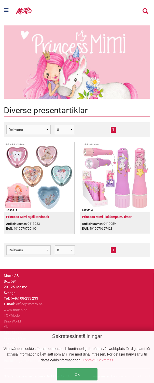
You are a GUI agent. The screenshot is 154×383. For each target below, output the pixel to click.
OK (77, 374)
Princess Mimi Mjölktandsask (27, 217)
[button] (9, 10)
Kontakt (88, 360)
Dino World (12, 321)
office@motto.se (29, 304)
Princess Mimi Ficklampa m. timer (107, 217)
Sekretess (105, 360)
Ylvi (6, 327)
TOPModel (12, 315)
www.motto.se (15, 310)
